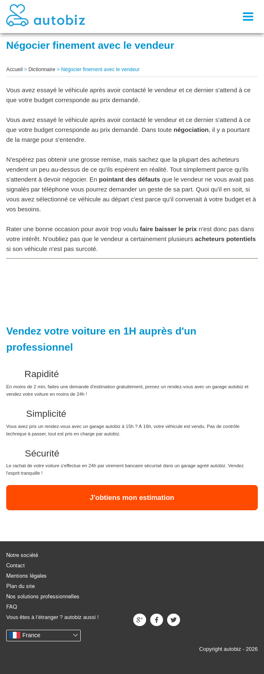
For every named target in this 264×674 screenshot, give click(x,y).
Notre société (22, 555)
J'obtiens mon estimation (132, 498)
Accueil (14, 69)
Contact (15, 565)
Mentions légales (26, 576)
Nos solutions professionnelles (42, 596)
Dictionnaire (42, 69)
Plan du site (20, 586)
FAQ (11, 607)
